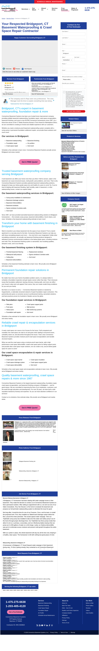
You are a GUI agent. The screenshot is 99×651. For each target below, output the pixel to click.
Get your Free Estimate (74, 111)
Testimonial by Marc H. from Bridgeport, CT (42, 86)
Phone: (64, 63)
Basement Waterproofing (45, 603)
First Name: (65, 31)
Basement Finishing (43, 605)
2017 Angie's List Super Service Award (76, 205)
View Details (64, 170)
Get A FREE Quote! (30, 162)
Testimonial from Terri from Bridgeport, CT (21, 104)
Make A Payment (74, 9)
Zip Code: (77, 57)
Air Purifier (41, 613)
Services (26, 9)
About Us (44, 9)
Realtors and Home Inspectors (70, 610)
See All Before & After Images (71, 193)
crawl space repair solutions (21, 346)
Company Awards (67, 613)
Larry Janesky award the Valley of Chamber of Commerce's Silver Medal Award (77, 219)
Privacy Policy (75, 105)
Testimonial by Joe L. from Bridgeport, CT (41, 91)
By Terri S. (8, 85)
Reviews (88, 608)
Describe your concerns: (68, 83)
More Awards (65, 238)
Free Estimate (64, 9)
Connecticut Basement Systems (12, 116)
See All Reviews (8, 94)
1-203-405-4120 (16, 606)
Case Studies (89, 613)
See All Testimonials (38, 94)
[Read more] (78, 225)
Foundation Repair (43, 610)
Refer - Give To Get (67, 608)
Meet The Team (66, 605)
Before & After (89, 603)
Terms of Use (65, 622)
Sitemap (64, 620)
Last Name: (65, 37)
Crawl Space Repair (43, 608)
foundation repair (25, 316)
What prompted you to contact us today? (72, 76)
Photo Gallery (89, 605)
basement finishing (32, 237)
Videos (88, 610)
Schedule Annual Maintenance (50, 1)
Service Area (54, 9)
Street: (64, 44)
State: (64, 57)
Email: (64, 70)
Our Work (35, 9)
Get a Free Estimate (15, 612)
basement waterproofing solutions (43, 183)
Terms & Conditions (70, 106)
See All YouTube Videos (69, 130)
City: (63, 50)
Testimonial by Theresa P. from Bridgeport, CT (42, 84)
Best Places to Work (75, 230)
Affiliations (65, 615)
